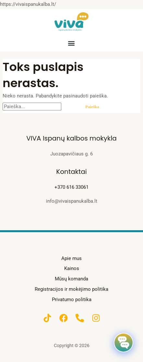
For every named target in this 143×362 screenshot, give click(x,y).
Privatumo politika (71, 299)
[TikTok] (47, 318)
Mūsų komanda (71, 279)
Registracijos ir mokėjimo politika (71, 289)
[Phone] (80, 318)
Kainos (71, 268)
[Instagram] (96, 318)
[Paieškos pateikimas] (70, 106)
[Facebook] (63, 318)
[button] (71, 43)
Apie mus (71, 258)
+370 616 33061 (71, 187)
